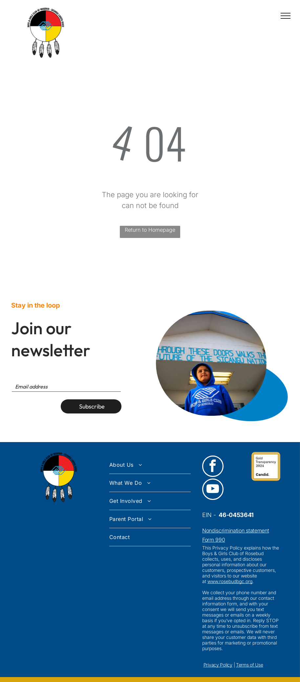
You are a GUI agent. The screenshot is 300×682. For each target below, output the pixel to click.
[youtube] (213, 490)
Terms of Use (249, 665)
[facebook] (213, 467)
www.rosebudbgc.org (229, 581)
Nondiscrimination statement (235, 530)
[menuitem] (150, 465)
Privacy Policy (218, 665)
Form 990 (213, 539)
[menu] (285, 15)
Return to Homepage (150, 229)
